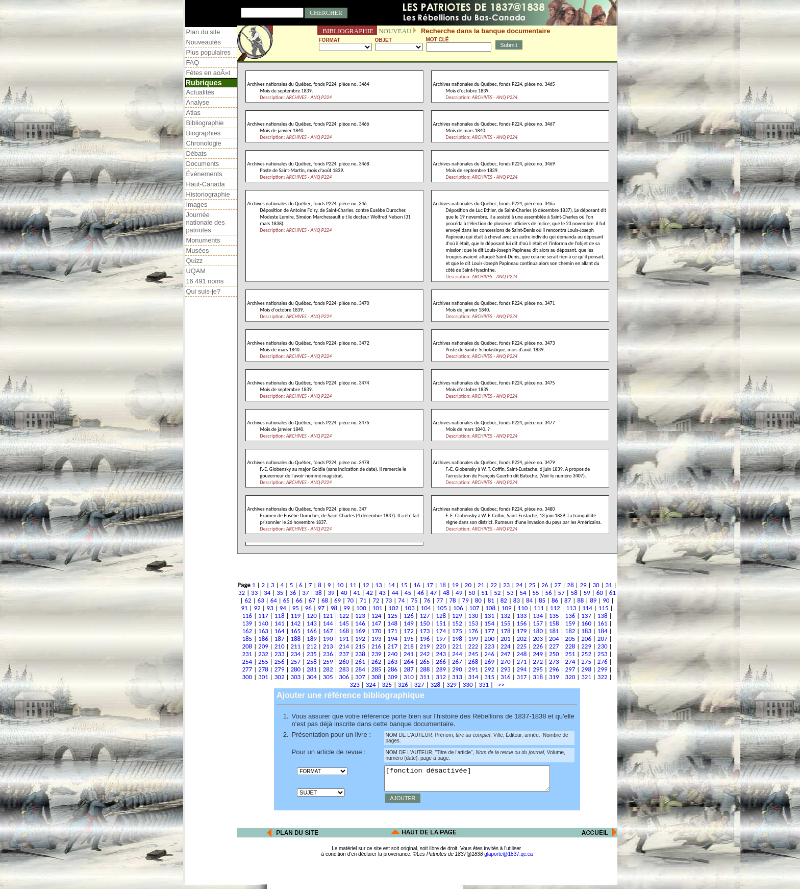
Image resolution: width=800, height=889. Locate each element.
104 (426, 608)
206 (586, 638)
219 (425, 646)
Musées (197, 250)
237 (344, 654)
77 (439, 600)
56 (548, 592)
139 (247, 623)
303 (295, 677)
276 (602, 661)
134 (538, 615)
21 (481, 585)
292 (489, 669)
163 (263, 631)
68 (324, 600)
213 (328, 646)
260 (344, 661)
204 (554, 638)
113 (571, 608)
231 (247, 654)
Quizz (194, 261)
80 (478, 600)
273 (554, 661)
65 (286, 600)
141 (279, 623)
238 (360, 654)
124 (376, 615)
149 (409, 623)
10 (340, 585)
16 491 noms (205, 281)
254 (247, 661)
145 (344, 623)
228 (570, 646)
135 (554, 615)
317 (522, 677)
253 (602, 654)
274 (570, 661)
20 (468, 585)
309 (392, 677)
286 (392, 669)
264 (409, 661)
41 (357, 592)
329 (451, 684)
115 (603, 608)
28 (570, 585)
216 (376, 646)
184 (602, 631)
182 (570, 631)
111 (539, 608)
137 (586, 615)
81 (491, 600)
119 (295, 615)
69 (337, 600)
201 (506, 638)
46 (420, 592)
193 (376, 638)
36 (292, 592)
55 (535, 592)
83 (516, 600)
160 (586, 623)
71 (363, 600)
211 (295, 646)
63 (261, 600)
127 (425, 615)
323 (354, 684)
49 (459, 592)
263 (392, 661)
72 (375, 600)
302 (279, 677)
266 (441, 661)
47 (433, 592)
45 (408, 592)
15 (404, 585)
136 (570, 615)
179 (522, 631)
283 (344, 669)
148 (392, 623)
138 (602, 615)
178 (506, 631)
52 (497, 592)
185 (247, 638)
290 (457, 669)
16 (417, 585)
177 (489, 631)
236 (328, 654)
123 (360, 615)
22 (493, 585)
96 (308, 608)
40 (344, 592)
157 (538, 623)
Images (197, 204)
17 (430, 585)
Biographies (203, 133)
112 (555, 608)
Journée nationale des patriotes (205, 222)
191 (344, 638)
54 (522, 592)
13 (378, 585)
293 (506, 669)
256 (279, 661)
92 (257, 608)
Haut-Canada (205, 184)
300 (247, 677)
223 (489, 646)
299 (602, 669)
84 (529, 600)
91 (244, 608)
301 (263, 677)
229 (586, 646)
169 (360, 631)
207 (602, 638)
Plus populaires (208, 52)
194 (392, 638)
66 (299, 600)
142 (295, 623)
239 (376, 654)
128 (441, 615)
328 (435, 684)
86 (555, 600)
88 (580, 600)
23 (506, 585)
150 (425, 623)
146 (360, 623)
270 (506, 661)
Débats (196, 153)
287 (409, 669)
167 (328, 631)
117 (263, 615)
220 (441, 646)
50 (471, 592)
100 (361, 608)
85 (542, 600)
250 (554, 654)
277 (247, 669)
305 (328, 677)
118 (279, 615)
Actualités (200, 92)
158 (554, 623)
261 (360, 661)
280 (295, 669)
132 (506, 615)
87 (567, 600)
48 (446, 592)
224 (506, 646)
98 (334, 608)
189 (312, 638)
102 (393, 608)
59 (587, 592)
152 (457, 623)
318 (538, 677)
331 (484, 684)
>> (500, 684)
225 (522, 646)
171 (392, 631)
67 (312, 600)
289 (441, 669)
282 (328, 669)
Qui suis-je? (203, 291)
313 (457, 677)
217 (392, 646)
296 (554, 669)
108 (490, 608)
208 (247, 646)
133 (522, 615)
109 (507, 608)
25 (532, 585)
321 (586, 677)
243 (441, 654)
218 (409, 646)
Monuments (203, 240)
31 (609, 585)
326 (403, 684)
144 (328, 623)
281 (312, 669)
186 (263, 638)
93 (270, 608)
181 (554, 631)
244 (457, 654)
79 (465, 600)
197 (441, 638)
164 (279, 631)
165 (295, 631)
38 (318, 592)
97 (321, 608)
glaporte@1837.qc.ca (508, 858)
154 (489, 623)
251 (570, 654)
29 (583, 585)
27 (557, 585)
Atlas (193, 112)
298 (586, 669)
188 (295, 638)
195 (409, 638)
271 (522, 661)
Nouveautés (203, 42)
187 (279, 638)
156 (522, 623)
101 (377, 608)
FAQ (192, 62)
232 (263, 654)
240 (392, 654)
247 (506, 654)
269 (489, 661)
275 (586, 661)
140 (263, 623)
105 (442, 608)
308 (376, 677)
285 (376, 669)
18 (442, 585)
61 (612, 592)
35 (280, 592)
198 (457, 638)
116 (247, 615)
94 (283, 608)
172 (409, 631)
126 (409, 615)
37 (305, 592)
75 (414, 600)
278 (263, 669)
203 (538, 638)
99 (346, 608)
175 (457, 631)
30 (595, 585)
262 (376, 661)
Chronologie (203, 143)
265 (425, 661)
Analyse (198, 102)
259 (328, 661)
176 (473, 631)
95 (295, 608)
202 (522, 638)
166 (312, 631)
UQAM (196, 271)
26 (544, 585)
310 (409, 677)
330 (468, 684)
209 (263, 646)
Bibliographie (205, 123)
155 (506, 623)
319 (554, 677)
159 (570, 623)
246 (489, 654)
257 (295, 661)
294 (522, 669)
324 (371, 684)
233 (279, 654)
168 (344, 631)
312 (441, 677)
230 (602, 646)
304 (312, 677)
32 (241, 592)
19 (455, 585)
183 (586, 631)
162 (247, 631)
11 (352, 585)
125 (392, 615)
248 (522, 654)
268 (473, 661)
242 (425, 654)
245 (473, 654)
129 (457, 615)
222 (473, 646)
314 (473, 677)
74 (401, 600)
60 (599, 592)
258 (312, 661)
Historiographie (208, 194)
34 (267, 592)
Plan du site (203, 32)
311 (425, 677)
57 (561, 592)
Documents (202, 163)
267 (457, 661)
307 (360, 677)
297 (570, 669)
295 (538, 669)
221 (457, 646)
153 (473, 623)
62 (248, 600)
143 (312, 623)
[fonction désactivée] (476, 780)
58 (574, 592)
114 (587, 608)
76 (426, 600)
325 (387, 684)
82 (504, 600)
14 (391, 585)
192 (360, 638)
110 (523, 608)
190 (328, 638)
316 (506, 677)
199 (473, 638)
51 (484, 592)
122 (344, 615)
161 (602, 623)
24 (519, 585)
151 (441, 623)
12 (365, 585)
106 (458, 608)
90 (606, 600)
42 (369, 592)
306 (344, 677)
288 (425, 669)
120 (312, 615)
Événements (204, 174)
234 (295, 654)
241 (409, 654)
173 (425, 631)
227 (554, 646)
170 (376, 631)
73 (388, 600)
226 (538, 646)
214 (344, 646)
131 (489, 615)
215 (360, 646)
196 (425, 638)
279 (279, 669)
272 (538, 661)
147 (376, 623)
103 (410, 608)
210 (279, 646)
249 (538, 654)
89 (593, 600)
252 (586, 654)
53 (510, 592)
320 (570, 677)
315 (489, 677)
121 (328, 615)
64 (273, 600)
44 (395, 592)
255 (263, 661)
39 (331, 592)
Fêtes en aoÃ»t (208, 73)
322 (602, 677)
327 (419, 684)
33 (254, 592)
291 (473, 669)
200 (489, 638)
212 (312, 646)
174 (441, 631)
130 (473, 615)
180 (538, 631)
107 (474, 608)
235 (312, 654)
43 (382, 592)
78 (452, 600)
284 (360, 669)
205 (570, 638)
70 (350, 600)
